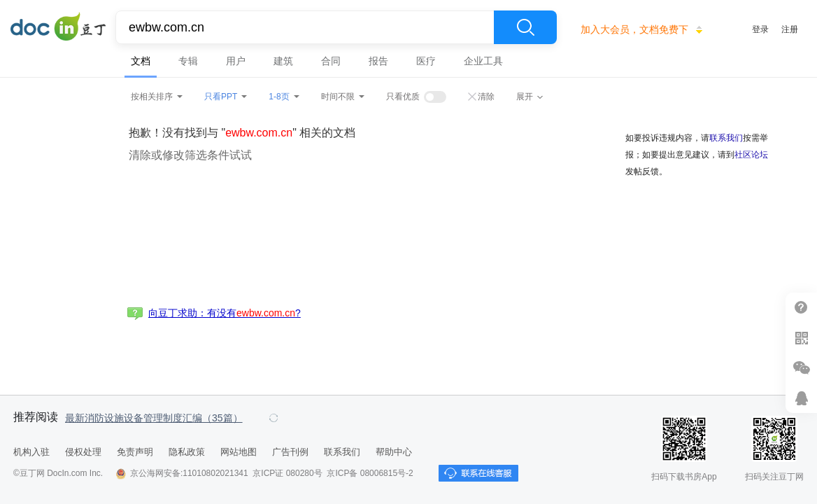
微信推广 (801, 368)
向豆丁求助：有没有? (224, 312)
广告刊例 (290, 452)
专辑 (188, 60)
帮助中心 (394, 452)
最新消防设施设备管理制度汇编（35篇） (154, 418)
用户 (236, 60)
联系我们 (726, 138)
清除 (486, 97)
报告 (378, 60)
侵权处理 (83, 452)
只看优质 (403, 97)
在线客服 (801, 398)
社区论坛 (751, 155)
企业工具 (483, 60)
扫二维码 (801, 338)
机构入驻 (31, 452)
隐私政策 (187, 452)
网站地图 (238, 452)
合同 (331, 60)
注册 (789, 29)
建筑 (283, 60)
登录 (760, 29)
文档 (140, 60)
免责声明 (135, 452)
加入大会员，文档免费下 (634, 29)
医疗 (426, 60)
